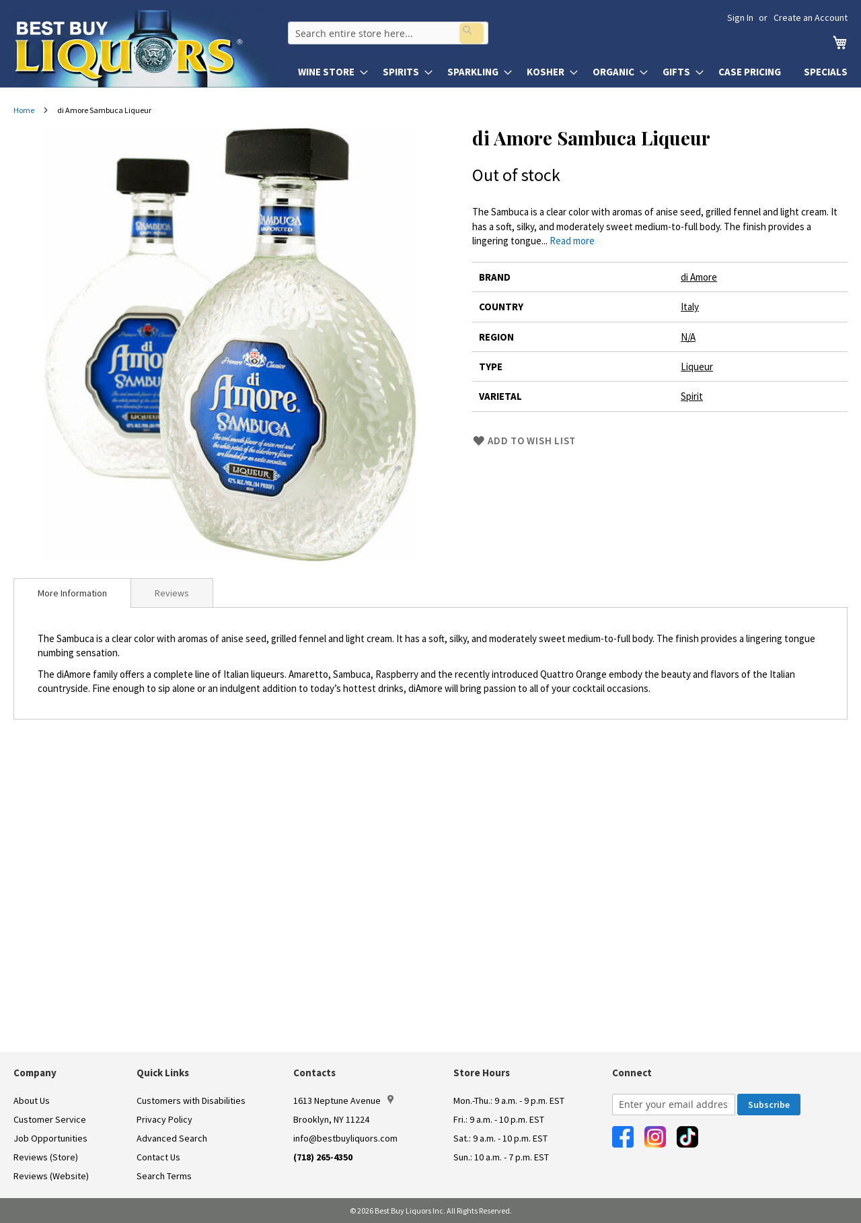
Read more (572, 240)
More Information (72, 593)
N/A (688, 336)
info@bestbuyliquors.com (345, 1138)
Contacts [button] (314, 1072)
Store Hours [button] (481, 1072)
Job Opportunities (50, 1138)
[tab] (72, 593)
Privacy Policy (164, 1119)
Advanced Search (172, 1138)
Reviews (172, 593)
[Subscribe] (768, 1104)
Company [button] (35, 1072)
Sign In (740, 17)
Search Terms (164, 1176)
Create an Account (811, 17)
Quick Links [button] (163, 1072)
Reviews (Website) (51, 1176)
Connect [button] (632, 1072)
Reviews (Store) (45, 1157)
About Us (31, 1100)
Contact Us (158, 1157)
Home (23, 110)
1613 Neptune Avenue (343, 1100)
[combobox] (385, 31)
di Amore (699, 277)
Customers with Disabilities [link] (191, 1100)
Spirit (692, 396)
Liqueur (697, 366)
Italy (690, 306)
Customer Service (49, 1119)
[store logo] (149, 48)
